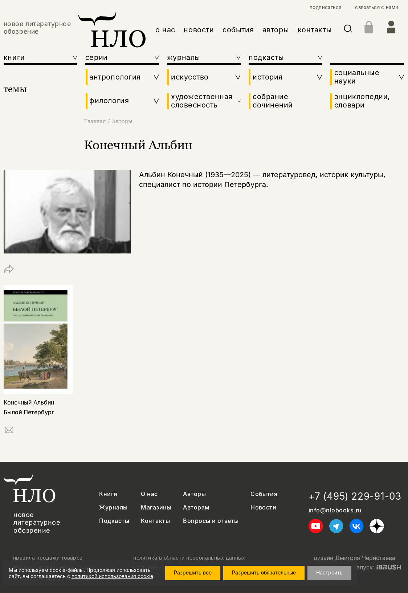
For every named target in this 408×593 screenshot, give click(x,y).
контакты (315, 29)
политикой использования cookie (112, 576)
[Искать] (348, 30)
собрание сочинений (273, 101)
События (263, 494)
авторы (275, 29)
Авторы (122, 121)
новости (199, 29)
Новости (263, 507)
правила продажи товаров (48, 558)
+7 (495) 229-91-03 (355, 496)
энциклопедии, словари (362, 101)
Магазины (156, 507)
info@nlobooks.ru (335, 510)
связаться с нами (376, 7)
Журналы (113, 507)
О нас (149, 494)
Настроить (329, 572)
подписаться (325, 7)
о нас (165, 29)
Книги (108, 494)
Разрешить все (193, 572)
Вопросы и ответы (211, 520)
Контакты (155, 520)
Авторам (196, 507)
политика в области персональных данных (189, 558)
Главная (95, 121)
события (238, 29)
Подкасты (114, 520)
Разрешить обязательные (264, 572)
